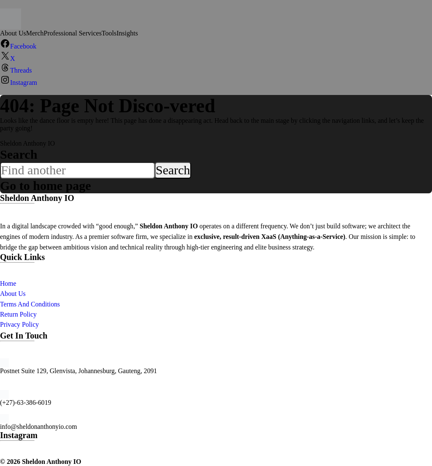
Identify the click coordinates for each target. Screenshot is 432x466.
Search (19, 154)
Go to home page (46, 186)
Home (8, 283)
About (9, 293)
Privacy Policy (19, 324)
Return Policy (18, 314)
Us (21, 293)
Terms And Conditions (30, 304)
